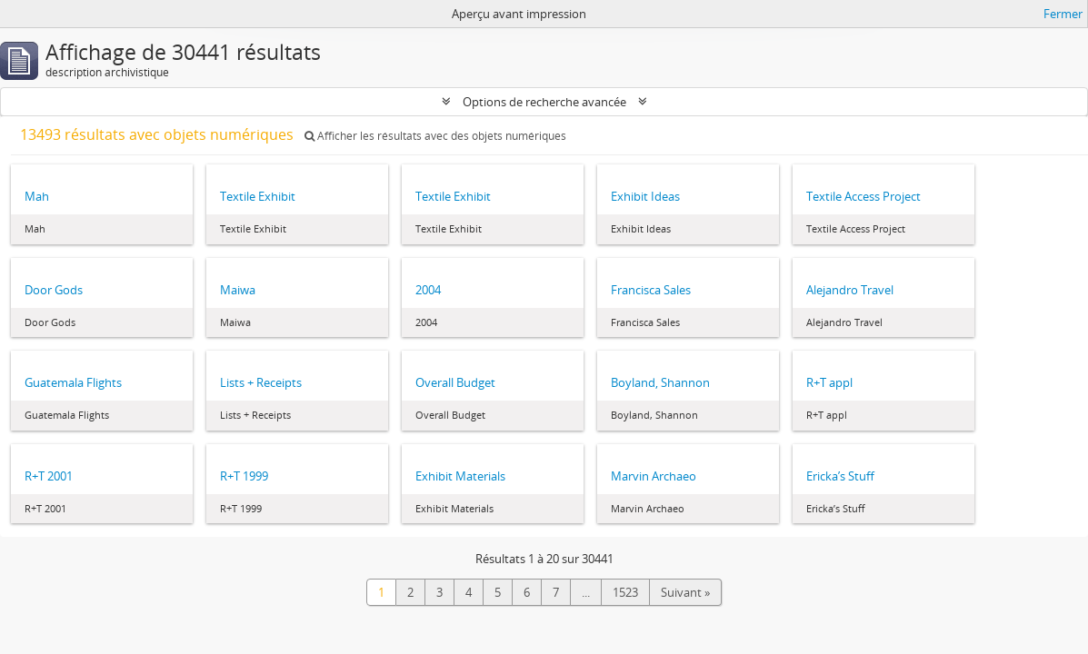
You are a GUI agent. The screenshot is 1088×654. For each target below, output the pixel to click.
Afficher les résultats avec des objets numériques (435, 136)
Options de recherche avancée (544, 102)
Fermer (1063, 13)
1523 (625, 592)
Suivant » (685, 592)
